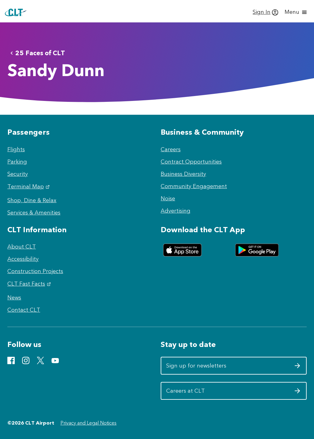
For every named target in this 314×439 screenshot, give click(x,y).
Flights (16, 149)
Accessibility (23, 259)
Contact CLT (23, 309)
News (14, 297)
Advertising (175, 210)
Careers (171, 149)
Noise (168, 198)
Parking (17, 161)
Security (17, 174)
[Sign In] (265, 12)
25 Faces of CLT (36, 53)
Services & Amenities (33, 212)
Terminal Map (29, 186)
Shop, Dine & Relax (31, 200)
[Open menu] (296, 12)
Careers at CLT (233, 393)
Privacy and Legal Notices (88, 423)
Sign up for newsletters (233, 368)
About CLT (21, 246)
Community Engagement (194, 186)
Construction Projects (35, 271)
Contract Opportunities (191, 161)
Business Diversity (183, 174)
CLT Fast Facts (29, 283)
